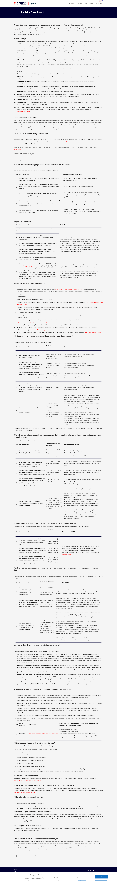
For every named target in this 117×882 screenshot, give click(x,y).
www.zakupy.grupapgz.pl (25, 266)
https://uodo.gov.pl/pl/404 (23, 111)
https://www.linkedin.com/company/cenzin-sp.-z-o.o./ (69, 289)
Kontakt (99, 3)
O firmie (72, 3)
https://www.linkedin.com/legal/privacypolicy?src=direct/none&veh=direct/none (38, 322)
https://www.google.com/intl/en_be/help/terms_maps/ (43, 733)
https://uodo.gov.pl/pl (19, 780)
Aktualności (89, 3)
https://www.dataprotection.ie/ (93, 332)
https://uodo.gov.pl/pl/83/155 (33, 780)
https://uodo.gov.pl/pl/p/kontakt (45, 330)
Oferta (80, 3)
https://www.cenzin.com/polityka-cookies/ (25, 792)
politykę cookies (82, 880)
